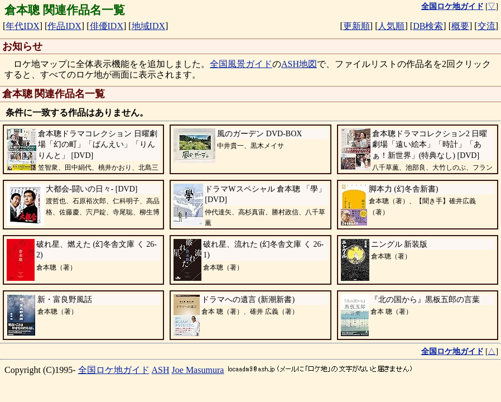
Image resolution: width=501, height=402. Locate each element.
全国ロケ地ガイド (114, 370)
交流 (486, 26)
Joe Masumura (198, 370)
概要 (460, 26)
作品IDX (64, 26)
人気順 (391, 26)
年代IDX (22, 26)
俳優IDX (106, 26)
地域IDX (148, 26)
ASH (161, 370)
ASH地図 (299, 64)
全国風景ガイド (241, 64)
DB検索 (428, 26)
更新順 (356, 26)
